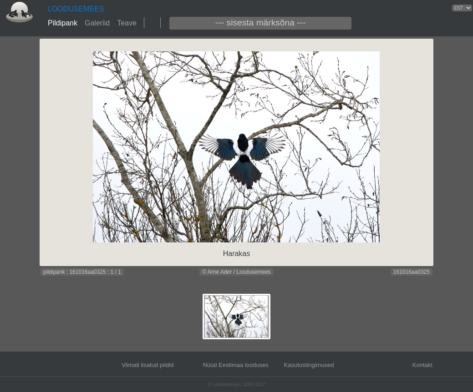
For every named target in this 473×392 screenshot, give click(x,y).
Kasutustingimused (309, 365)
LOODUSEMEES (76, 9)
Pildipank (62, 23)
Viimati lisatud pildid (147, 365)
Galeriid (97, 23)
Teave (127, 23)
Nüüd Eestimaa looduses (236, 365)
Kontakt (422, 365)
